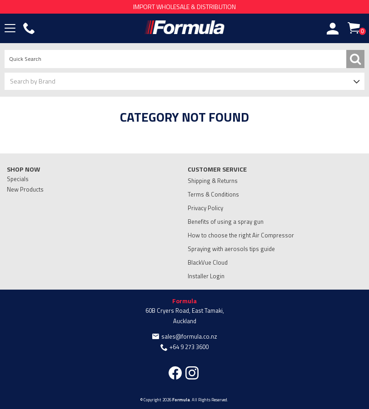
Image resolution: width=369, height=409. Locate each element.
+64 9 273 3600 (189, 346)
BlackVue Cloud (208, 262)
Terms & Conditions (213, 194)
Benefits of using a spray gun (226, 221)
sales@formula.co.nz (189, 336)
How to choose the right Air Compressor (241, 235)
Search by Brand (32, 81)
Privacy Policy (205, 207)
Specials (18, 178)
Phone (29, 28)
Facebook (175, 372)
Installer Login (206, 276)
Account (333, 28)
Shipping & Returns (213, 180)
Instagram (192, 372)
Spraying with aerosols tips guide (231, 248)
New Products (25, 189)
